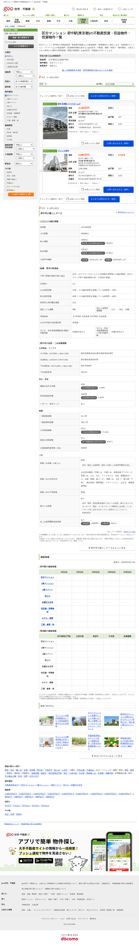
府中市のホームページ (126, 212)
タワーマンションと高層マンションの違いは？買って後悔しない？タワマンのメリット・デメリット (94, 721)
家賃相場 (80, 894)
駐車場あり (11, 190)
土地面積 (8, 154)
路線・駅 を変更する (21, 38)
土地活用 (35, 905)
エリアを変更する (21, 46)
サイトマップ (83, 919)
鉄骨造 (9, 136)
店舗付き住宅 (12, 110)
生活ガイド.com (129, 532)
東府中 (44, 773)
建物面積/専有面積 (9, 146)
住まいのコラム (92, 910)
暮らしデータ (72, 910)
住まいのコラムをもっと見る (108, 756)
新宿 (7, 770)
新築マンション (27, 899)
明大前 (40, 770)
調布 (132, 770)
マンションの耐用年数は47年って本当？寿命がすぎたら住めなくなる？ (62, 742)
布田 (126, 770)
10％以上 (26, 805)
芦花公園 (81, 770)
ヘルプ (62, 919)
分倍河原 (73, 773)
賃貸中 (9, 172)
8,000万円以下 (111, 794)
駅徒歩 (8, 164)
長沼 (20, 776)
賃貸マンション (62, 894)
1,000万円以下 (11, 794)
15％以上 (36, 805)
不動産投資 (81, 899)
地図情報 (120, 910)
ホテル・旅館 (12, 117)
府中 (65, 773)
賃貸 (23, 894)
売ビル (9, 106)
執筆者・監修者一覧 (107, 910)
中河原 (82, 773)
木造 (8, 129)
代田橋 (32, 770)
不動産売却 (26, 905)
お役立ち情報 (6, 910)
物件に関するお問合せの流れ (89, 883)
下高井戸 (48, 770)
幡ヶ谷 (19, 770)
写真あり (10, 183)
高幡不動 (109, 773)
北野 (26, 776)
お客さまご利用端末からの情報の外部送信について (58, 883)
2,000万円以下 (25, 794)
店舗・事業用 (32, 894)
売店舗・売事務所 (13, 113)
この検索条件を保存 (72, 70)
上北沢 (64, 770)
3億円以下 (29, 797)
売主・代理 (11, 176)
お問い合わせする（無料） (118, 143)
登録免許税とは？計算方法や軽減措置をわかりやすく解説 (127, 742)
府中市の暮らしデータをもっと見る (108, 548)
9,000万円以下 (125, 794)
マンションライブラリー (43, 910)
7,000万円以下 (96, 794)
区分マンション (12, 95)
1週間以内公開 (12, 67)
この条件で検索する (19, 194)
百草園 (101, 773)
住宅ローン (91, 899)
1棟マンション (12, 99)
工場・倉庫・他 (12, 120)
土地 (73, 899)
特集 (23, 910)
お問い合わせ (71, 919)
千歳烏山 (90, 770)
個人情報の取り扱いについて (32, 889)
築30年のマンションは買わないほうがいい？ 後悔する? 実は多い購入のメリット (127, 721)
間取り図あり (12, 179)
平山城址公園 (10, 776)
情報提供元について (11, 824)
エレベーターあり (13, 186)
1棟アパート (11, 102)
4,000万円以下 (54, 794)
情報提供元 (106, 883)
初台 (12, 770)
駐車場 (72, 894)
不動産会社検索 (59, 910)
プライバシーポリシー (49, 919)
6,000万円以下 (82, 794)
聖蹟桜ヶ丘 (91, 773)
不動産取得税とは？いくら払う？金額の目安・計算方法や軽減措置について (94, 742)
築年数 (8, 87)
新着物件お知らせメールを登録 (99, 70)
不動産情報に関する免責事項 (31, 824)
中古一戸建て (65, 899)
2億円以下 (18, 797)
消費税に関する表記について (55, 889)
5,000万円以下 (68, 794)
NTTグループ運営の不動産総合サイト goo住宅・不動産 (26, 2)
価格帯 (8, 72)
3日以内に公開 (12, 63)
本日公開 (10, 60)
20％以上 (45, 805)
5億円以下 (50, 797)
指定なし (10, 56)
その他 (9, 140)
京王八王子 (34, 776)
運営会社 (93, 919)
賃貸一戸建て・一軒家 (47, 894)
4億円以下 (39, 797)
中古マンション (40, 899)
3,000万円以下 (39, 794)
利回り (8, 81)
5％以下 (8, 805)
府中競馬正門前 (55, 773)
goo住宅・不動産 (8, 883)
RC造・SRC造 (12, 132)
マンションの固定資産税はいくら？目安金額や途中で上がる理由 (62, 720)
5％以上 (16, 805)
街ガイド (81, 910)
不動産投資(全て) (12, 785)
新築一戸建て (53, 899)
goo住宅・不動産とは (29, 883)
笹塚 (26, 770)
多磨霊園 (35, 773)
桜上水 (57, 770)
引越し (29, 910)
